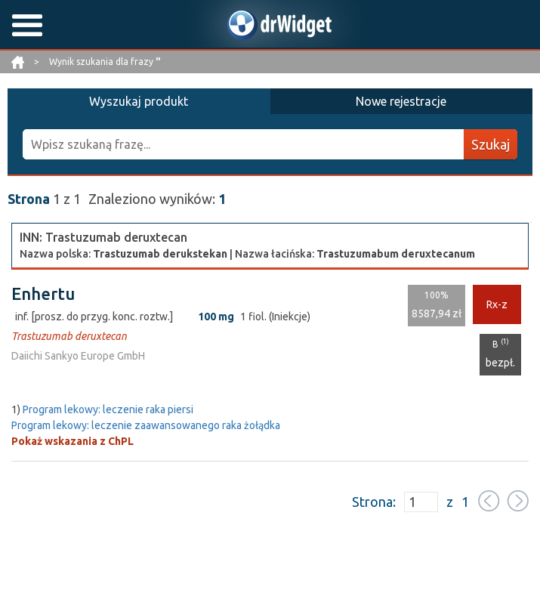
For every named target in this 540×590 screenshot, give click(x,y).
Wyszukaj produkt (138, 101)
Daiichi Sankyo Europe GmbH (78, 356)
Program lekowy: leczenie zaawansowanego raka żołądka (145, 425)
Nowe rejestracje (401, 101)
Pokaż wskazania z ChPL (72, 441)
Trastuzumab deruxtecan (69, 336)
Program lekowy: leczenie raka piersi (108, 409)
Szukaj (490, 144)
